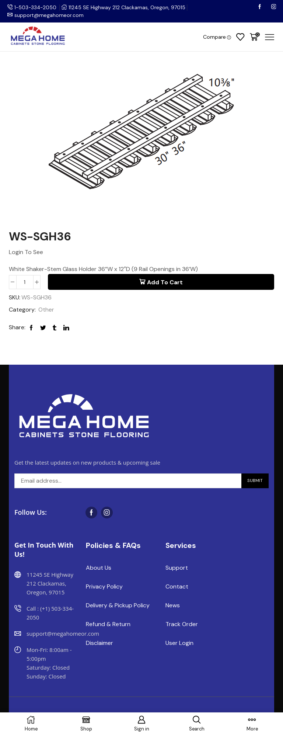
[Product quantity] (25, 282)
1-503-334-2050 (36, 7)
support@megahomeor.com (49, 15)
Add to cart (165, 282)
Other (46, 310)
